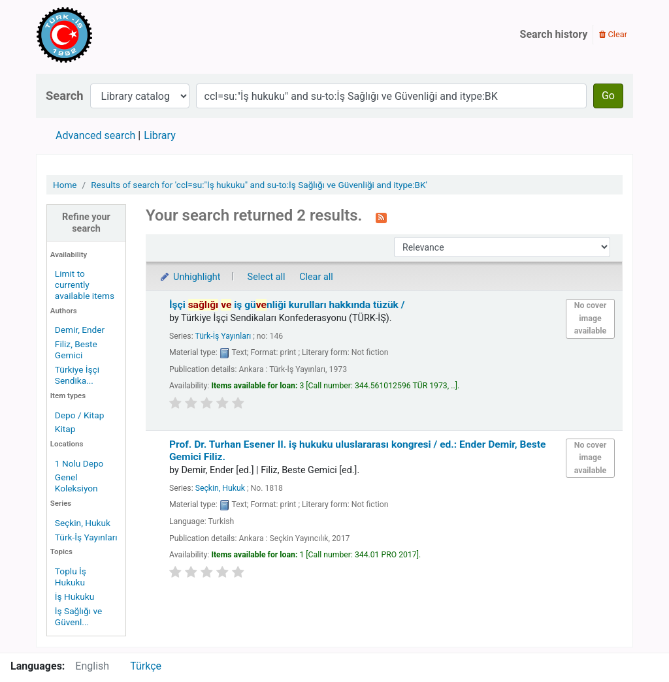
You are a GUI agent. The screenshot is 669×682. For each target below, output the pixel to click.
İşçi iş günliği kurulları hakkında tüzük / (287, 305)
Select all (267, 277)
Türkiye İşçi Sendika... (77, 375)
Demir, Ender (80, 329)
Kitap (65, 429)
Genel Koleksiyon (76, 482)
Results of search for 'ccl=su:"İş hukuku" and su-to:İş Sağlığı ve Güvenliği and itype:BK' (259, 184)
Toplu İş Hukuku (70, 576)
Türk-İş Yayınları (86, 537)
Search (65, 95)
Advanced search (95, 135)
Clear (613, 34)
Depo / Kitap (80, 415)
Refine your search (86, 222)
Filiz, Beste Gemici (76, 349)
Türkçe (145, 666)
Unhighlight (190, 277)
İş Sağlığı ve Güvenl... (78, 616)
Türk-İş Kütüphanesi (102, 34)
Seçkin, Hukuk (82, 523)
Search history (554, 34)
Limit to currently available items (84, 284)
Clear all (316, 277)
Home (65, 184)
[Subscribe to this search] (381, 216)
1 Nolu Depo (79, 463)
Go (608, 95)
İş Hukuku (74, 596)
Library (159, 135)
